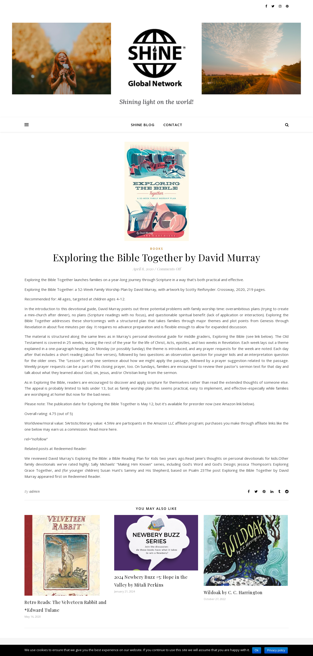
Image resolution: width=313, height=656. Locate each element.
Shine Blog (143, 124)
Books (156, 249)
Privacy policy (276, 650)
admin (34, 491)
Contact (172, 124)
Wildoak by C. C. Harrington (233, 592)
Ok (256, 650)
